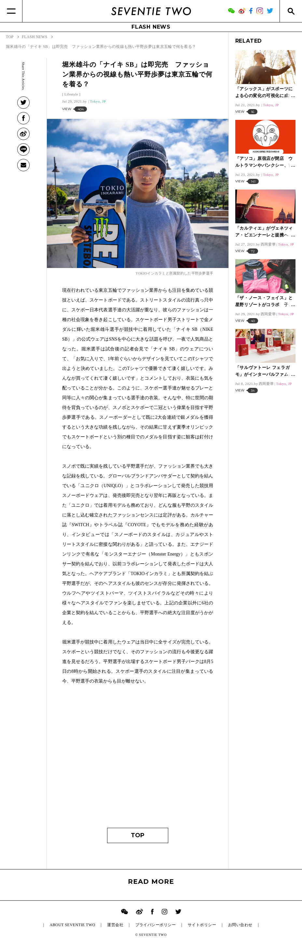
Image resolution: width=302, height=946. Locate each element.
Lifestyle (71, 94)
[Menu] (11, 11)
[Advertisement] (137, 759)
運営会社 (115, 925)
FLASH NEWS (151, 27)
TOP (137, 835)
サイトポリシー (202, 925)
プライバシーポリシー (155, 925)
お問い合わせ (240, 925)
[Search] (291, 11)
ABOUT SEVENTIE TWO (72, 925)
